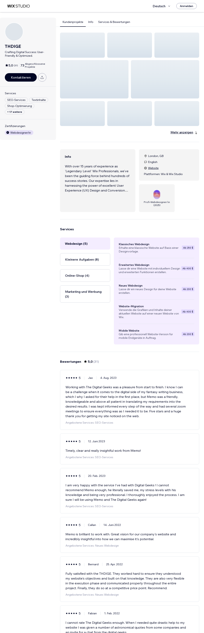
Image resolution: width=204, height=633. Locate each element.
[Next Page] (155, 618)
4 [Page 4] (133, 618)
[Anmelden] (186, 6)
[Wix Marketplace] (18, 6)
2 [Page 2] (119, 618)
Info (90, 22)
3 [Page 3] (126, 618)
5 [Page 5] (140, 618)
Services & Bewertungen (114, 22)
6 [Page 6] (148, 618)
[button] (82, 45)
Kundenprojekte (72, 22)
